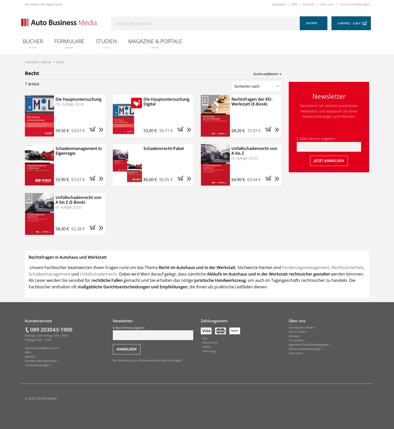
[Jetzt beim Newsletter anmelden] (329, 161)
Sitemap (293, 336)
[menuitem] (33, 41)
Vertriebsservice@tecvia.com (41, 348)
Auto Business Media (301, 327)
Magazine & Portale (155, 41)
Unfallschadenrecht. (99, 274)
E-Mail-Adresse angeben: (329, 144)
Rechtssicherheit (347, 267)
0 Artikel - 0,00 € (349, 23)
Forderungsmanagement (306, 267)
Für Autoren (296, 340)
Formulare (69, 41)
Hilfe (294, 4)
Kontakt (308, 4)
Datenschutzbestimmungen (305, 349)
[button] (93, 131)
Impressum (295, 353)
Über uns (326, 4)
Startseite (278, 4)
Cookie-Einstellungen (354, 4)
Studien (106, 41)
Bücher (33, 41)
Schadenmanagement (50, 274)
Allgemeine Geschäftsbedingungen (308, 344)
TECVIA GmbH (297, 332)
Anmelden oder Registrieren (44, 4)
